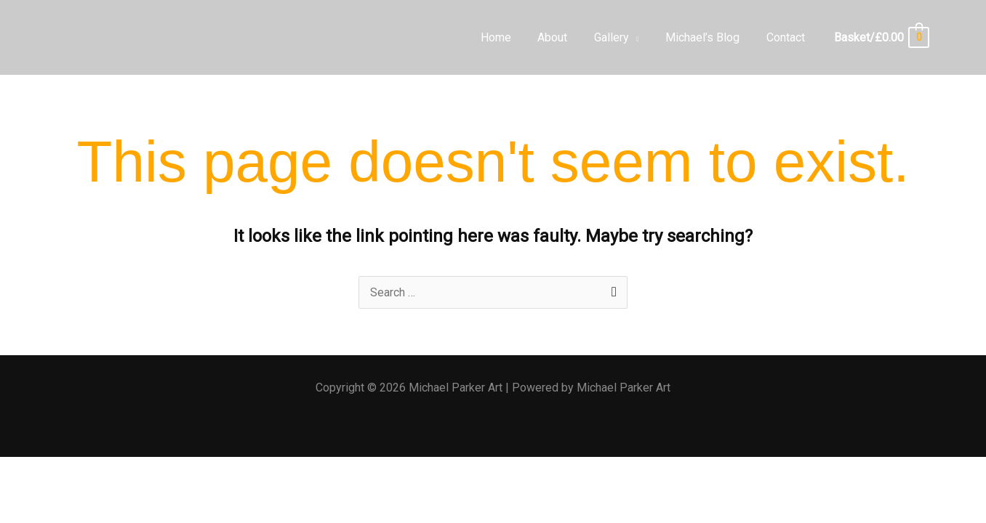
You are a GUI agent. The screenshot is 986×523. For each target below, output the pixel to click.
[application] (643, 37)
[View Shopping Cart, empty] (881, 37)
